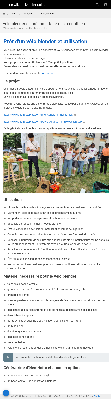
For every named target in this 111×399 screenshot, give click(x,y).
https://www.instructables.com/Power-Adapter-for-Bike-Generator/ (42, 121)
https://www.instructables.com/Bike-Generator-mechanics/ (38, 114)
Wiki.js (97, 396)
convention (47, 73)
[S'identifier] (106, 5)
